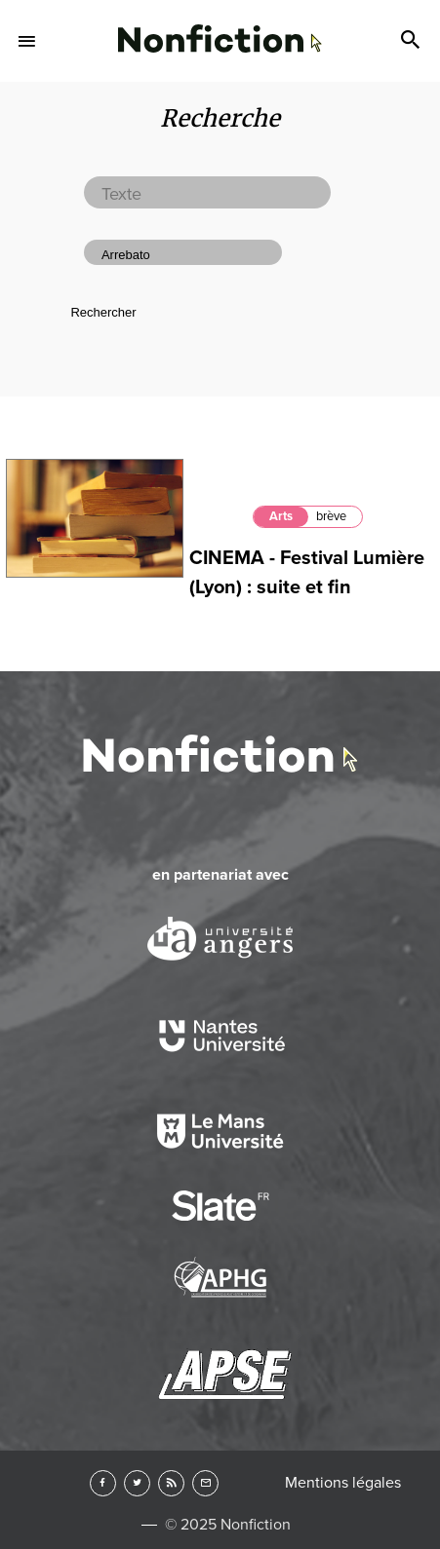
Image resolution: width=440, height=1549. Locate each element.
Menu (27, 41)
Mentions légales (343, 1482)
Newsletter (205, 1483)
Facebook (103, 1483)
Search (412, 41)
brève (331, 516)
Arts (281, 516)
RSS (171, 1483)
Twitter (137, 1483)
